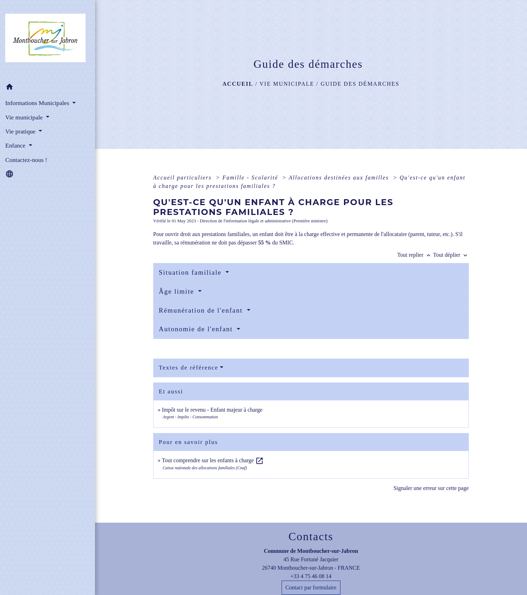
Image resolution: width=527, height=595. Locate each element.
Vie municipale (286, 84)
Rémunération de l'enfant (202, 310)
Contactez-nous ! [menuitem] (26, 159)
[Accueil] (47, 40)
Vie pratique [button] (21, 131)
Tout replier (415, 255)
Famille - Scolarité (251, 178)
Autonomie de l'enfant (197, 329)
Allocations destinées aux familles (340, 178)
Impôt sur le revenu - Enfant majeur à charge (212, 410)
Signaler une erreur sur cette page (431, 488)
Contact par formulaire (311, 587)
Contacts (311, 536)
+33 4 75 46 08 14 (310, 576)
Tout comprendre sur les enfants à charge (212, 460)
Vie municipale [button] (24, 117)
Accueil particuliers (183, 178)
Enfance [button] (16, 145)
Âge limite (177, 291)
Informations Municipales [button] (38, 102)
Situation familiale (191, 272)
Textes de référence (188, 367)
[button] (47, 88)
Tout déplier (451, 255)
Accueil (237, 84)
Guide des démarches (360, 84)
